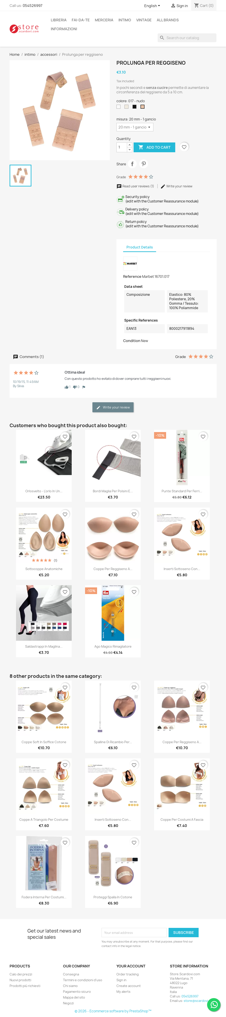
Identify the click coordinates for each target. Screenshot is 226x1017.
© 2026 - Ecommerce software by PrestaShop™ (113, 1011)
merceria (104, 20)
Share (132, 163)
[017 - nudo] (143, 108)
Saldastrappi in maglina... (44, 646)
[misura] (134, 127)
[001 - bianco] (119, 108)
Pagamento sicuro (77, 991)
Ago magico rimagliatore (113, 646)
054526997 (32, 5)
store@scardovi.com (199, 1001)
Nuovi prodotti (20, 980)
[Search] (187, 37)
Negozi (68, 1003)
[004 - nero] (135, 108)
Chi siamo (70, 986)
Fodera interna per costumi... (44, 897)
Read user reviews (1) (135, 186)
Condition (131, 340)
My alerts (123, 991)
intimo (124, 20)
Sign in (121, 980)
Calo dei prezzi (21, 974)
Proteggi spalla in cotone (113, 897)
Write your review (176, 186)
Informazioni (64, 28)
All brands (168, 20)
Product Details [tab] (139, 247)
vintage (144, 20)
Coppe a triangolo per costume (43, 819)
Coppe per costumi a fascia (182, 819)
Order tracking (127, 974)
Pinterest (143, 163)
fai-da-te (81, 20)
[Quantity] (121, 147)
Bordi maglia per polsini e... (113, 491)
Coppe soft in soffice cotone (44, 742)
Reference (132, 276)
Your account (130, 966)
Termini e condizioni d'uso (82, 980)
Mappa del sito (74, 997)
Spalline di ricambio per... (113, 742)
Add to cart (154, 147)
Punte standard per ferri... (182, 491)
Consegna (71, 974)
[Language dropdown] (153, 6)
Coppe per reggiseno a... (113, 569)
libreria (59, 20)
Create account (128, 986)
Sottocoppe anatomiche (44, 569)
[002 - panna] (127, 108)
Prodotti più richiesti (25, 986)
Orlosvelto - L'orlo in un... (44, 491)
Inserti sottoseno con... (182, 569)
